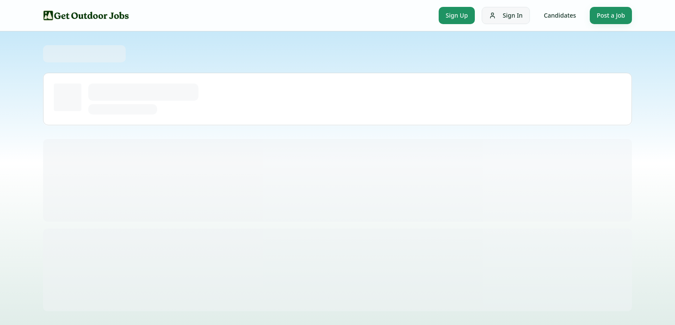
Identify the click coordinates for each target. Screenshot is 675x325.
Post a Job (611, 15)
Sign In (506, 15)
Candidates (560, 15)
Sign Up (457, 15)
